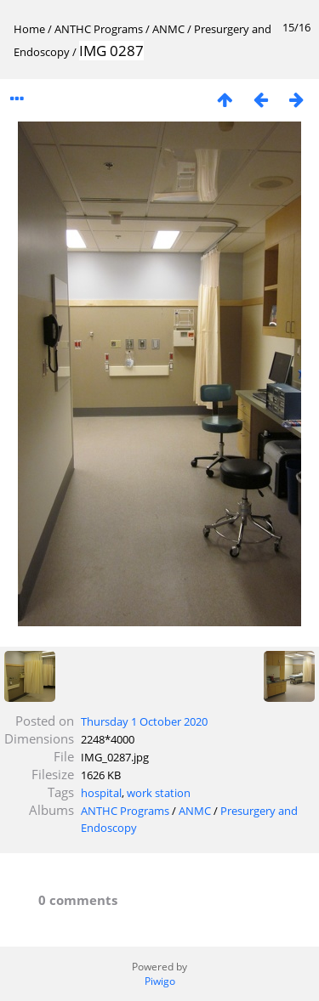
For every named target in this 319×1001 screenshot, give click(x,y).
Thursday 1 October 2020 (144, 721)
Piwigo (160, 981)
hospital (101, 792)
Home (29, 29)
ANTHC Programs (98, 29)
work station (159, 792)
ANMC (168, 29)
